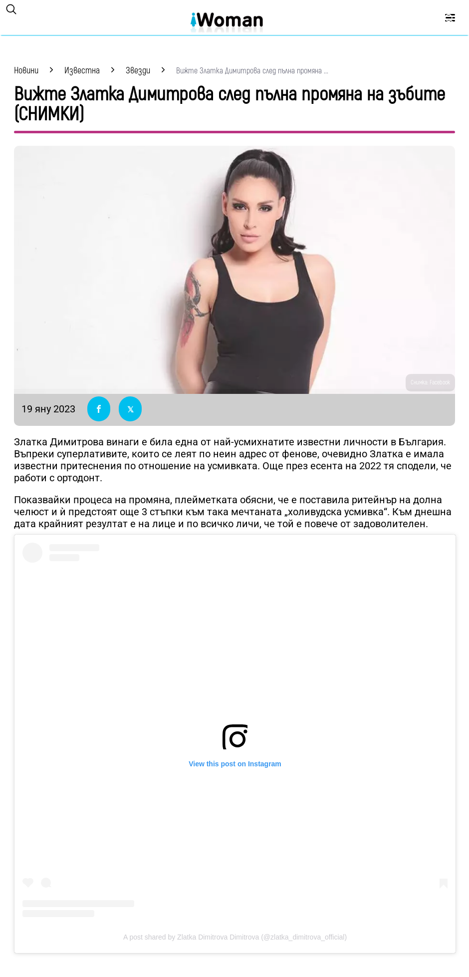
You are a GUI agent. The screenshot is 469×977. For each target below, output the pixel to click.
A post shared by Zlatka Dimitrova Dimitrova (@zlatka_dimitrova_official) (235, 937)
